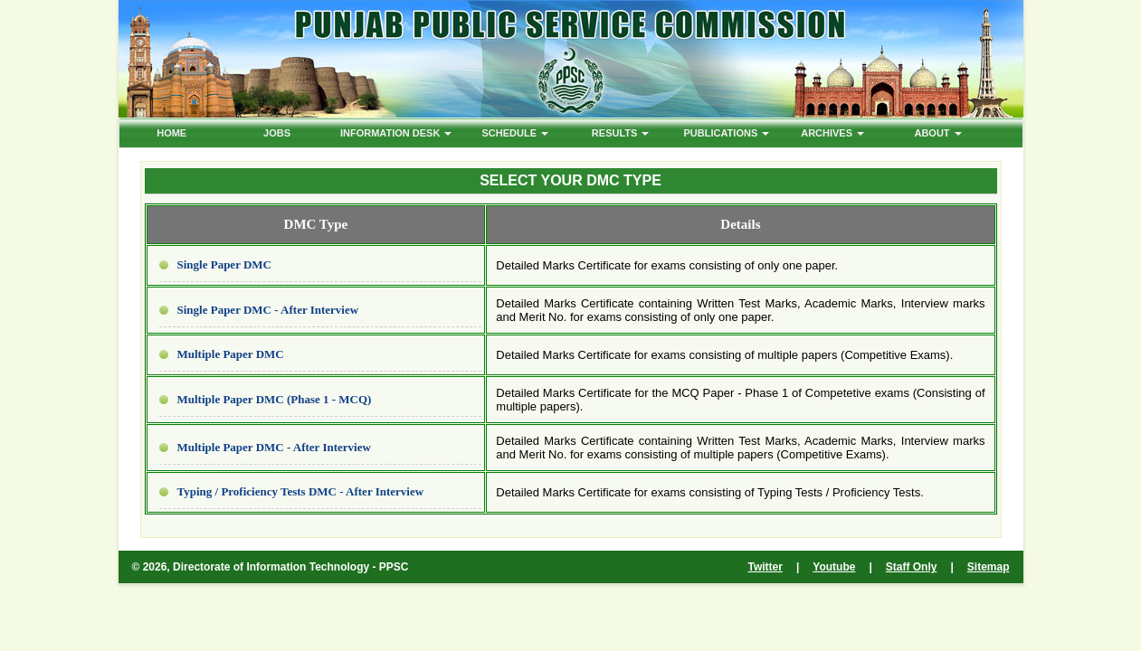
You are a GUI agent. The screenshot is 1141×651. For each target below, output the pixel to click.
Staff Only (911, 567)
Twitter (765, 567)
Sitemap (988, 567)
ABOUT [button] (937, 132)
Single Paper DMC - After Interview (268, 309)
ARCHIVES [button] (832, 132)
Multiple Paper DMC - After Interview (274, 447)
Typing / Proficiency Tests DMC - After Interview (300, 491)
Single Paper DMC (224, 264)
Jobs (276, 132)
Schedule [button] (515, 132)
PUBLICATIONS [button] (727, 132)
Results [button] (621, 132)
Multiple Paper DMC (230, 354)
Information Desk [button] (396, 132)
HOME (171, 132)
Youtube (834, 567)
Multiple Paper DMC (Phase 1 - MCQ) (274, 399)
